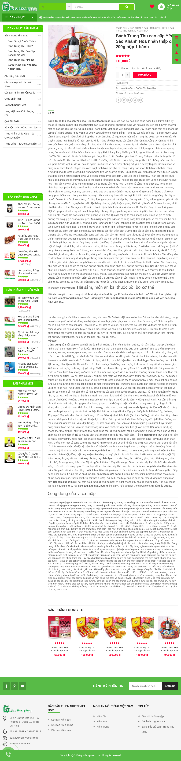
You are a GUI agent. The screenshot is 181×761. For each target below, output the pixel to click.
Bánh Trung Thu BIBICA (20, 46)
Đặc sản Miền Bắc (61, 719)
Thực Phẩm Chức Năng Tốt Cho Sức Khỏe (19, 135)
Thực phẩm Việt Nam (137, 17)
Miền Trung (103, 726)
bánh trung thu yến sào (133, 93)
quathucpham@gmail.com (24, 737)
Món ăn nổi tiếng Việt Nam (112, 17)
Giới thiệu (48, 17)
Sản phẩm (60, 17)
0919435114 (34, 731)
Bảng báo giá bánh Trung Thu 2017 (158, 729)
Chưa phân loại (13, 98)
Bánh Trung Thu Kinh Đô (21, 59)
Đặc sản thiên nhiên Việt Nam (81, 17)
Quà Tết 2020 (12, 121)
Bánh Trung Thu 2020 (16, 35)
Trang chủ (121, 28)
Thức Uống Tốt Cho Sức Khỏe (20, 143)
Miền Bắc (101, 716)
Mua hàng (144, 74)
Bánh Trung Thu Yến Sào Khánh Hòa (22, 67)
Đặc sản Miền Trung (62, 725)
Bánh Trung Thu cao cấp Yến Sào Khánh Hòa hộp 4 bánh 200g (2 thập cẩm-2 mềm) (142, 649)
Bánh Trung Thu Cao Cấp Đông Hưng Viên (21, 53)
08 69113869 (17, 731)
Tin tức (153, 17)
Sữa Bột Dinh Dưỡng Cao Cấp (21, 127)
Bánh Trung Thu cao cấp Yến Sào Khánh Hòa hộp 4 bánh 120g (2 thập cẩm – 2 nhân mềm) (114, 649)
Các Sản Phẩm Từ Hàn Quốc (20, 92)
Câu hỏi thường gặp (153, 716)
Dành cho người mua (153, 721)
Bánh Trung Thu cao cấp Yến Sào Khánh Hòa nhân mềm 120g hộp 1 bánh (59, 649)
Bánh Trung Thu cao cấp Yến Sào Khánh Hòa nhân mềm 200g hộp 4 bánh (87, 649)
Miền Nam (102, 721)
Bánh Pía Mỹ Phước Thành (22, 41)
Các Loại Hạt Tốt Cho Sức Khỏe (18, 84)
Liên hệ (162, 17)
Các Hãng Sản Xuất (15, 76)
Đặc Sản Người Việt (15, 104)
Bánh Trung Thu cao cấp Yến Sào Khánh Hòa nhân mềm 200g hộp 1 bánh (169, 649)
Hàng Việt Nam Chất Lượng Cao (19, 113)
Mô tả (51, 113)
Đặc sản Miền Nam (61, 730)
